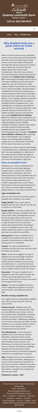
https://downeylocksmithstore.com (19, 391)
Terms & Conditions (9, 400)
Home (9, 35)
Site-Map (27, 400)
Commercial (21, 396)
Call (19, 411)
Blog (16, 35)
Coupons (19, 398)
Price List (20, 400)
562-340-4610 (23, 21)
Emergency (10, 398)
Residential (12, 396)
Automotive (31, 396)
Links (33, 400)
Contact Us (27, 398)
